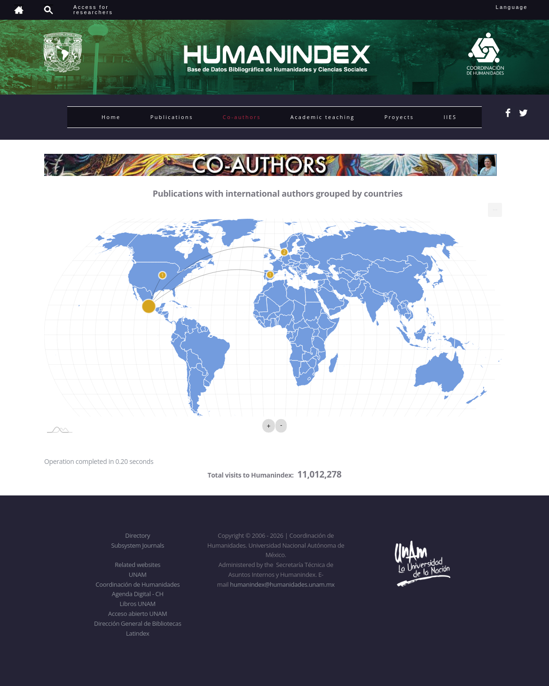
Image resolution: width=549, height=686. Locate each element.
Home (111, 116)
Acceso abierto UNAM (137, 613)
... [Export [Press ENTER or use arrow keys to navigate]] (495, 207)
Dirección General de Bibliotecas (137, 623)
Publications (171, 116)
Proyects (399, 116)
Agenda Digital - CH (138, 594)
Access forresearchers (93, 9)
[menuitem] (495, 210)
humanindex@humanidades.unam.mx (282, 584)
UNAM (138, 574)
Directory (137, 535)
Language (518, 7)
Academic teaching (322, 116)
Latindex (137, 633)
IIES (450, 116)
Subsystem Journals (137, 545)
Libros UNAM (138, 603)
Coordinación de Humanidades (137, 584)
